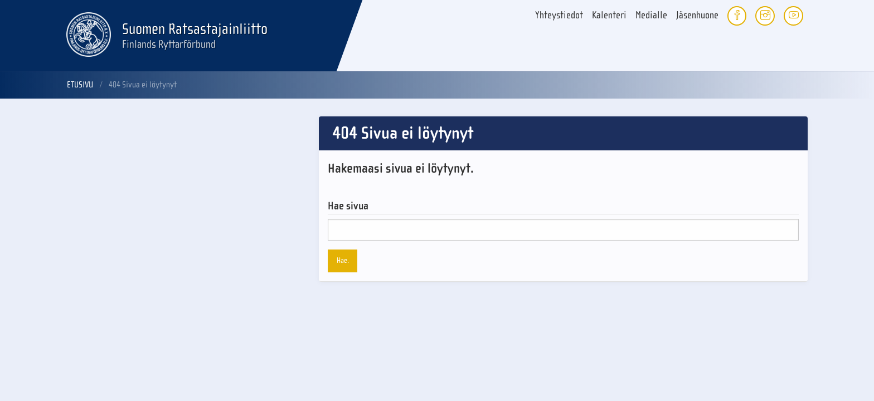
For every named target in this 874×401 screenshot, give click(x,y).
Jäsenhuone (697, 15)
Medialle (651, 15)
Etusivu (80, 85)
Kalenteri (609, 15)
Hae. (343, 260)
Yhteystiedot (559, 15)
